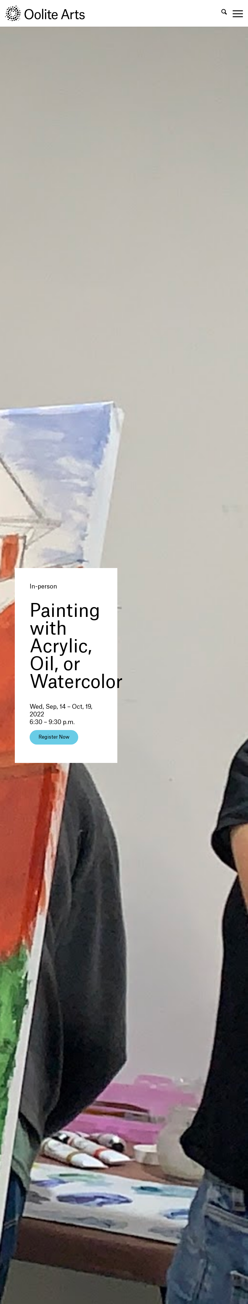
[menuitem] (221, 13)
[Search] (221, 13)
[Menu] (235, 13)
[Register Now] (54, 737)
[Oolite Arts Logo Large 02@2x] (48, 13)
